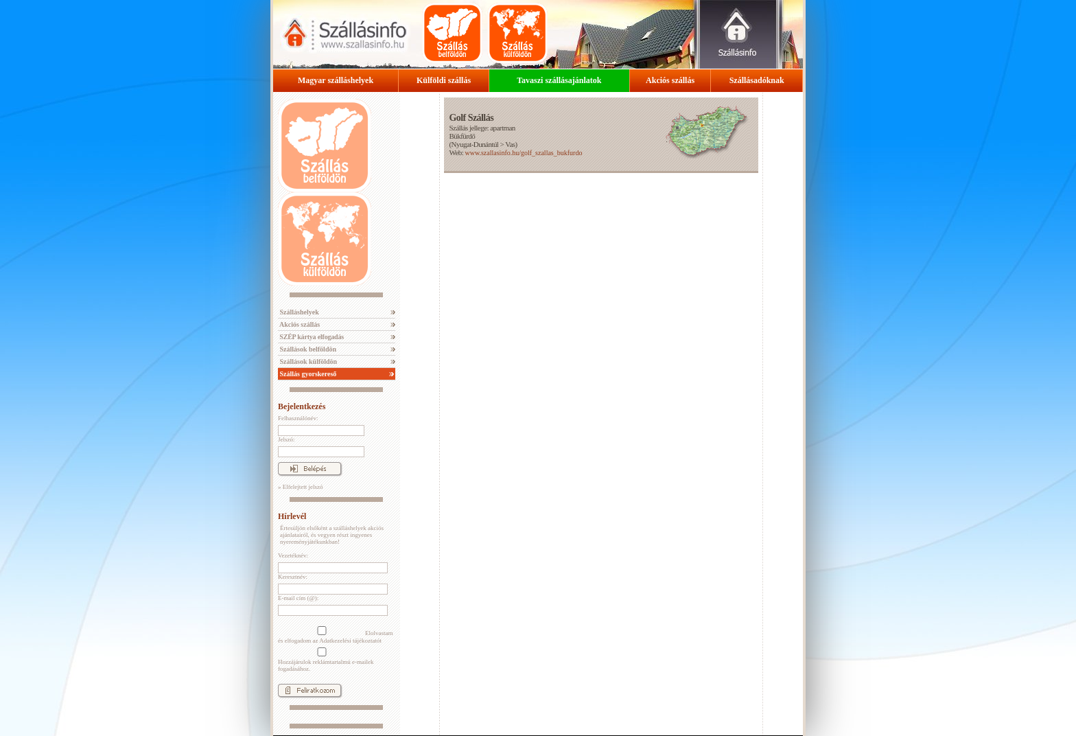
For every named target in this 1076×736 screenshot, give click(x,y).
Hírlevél (292, 516)
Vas (510, 144)
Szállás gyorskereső (307, 374)
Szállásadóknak (756, 80)
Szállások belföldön (307, 349)
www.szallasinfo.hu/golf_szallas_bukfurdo (523, 153)
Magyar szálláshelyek (335, 80)
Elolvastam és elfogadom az (335, 635)
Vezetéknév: (293, 555)
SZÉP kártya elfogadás (311, 337)
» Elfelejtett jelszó (300, 486)
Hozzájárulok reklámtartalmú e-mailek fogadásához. (325, 659)
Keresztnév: (292, 576)
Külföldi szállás (444, 80)
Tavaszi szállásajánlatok (559, 80)
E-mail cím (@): (298, 598)
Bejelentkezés (301, 406)
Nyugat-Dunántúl (475, 144)
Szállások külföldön (307, 361)
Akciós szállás (670, 80)
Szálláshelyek (298, 312)
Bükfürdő (462, 136)
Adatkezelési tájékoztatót (350, 640)
